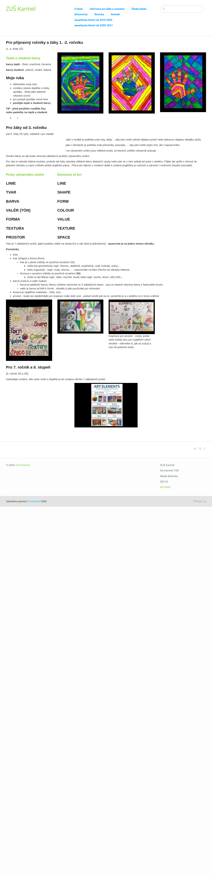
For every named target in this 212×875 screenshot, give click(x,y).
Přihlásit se (199, 501)
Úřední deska (138, 9)
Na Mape (165, 486)
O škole (78, 9)
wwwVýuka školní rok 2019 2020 (93, 20)
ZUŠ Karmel (21, 8)
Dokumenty (81, 14)
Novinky (99, 14)
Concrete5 (34, 501)
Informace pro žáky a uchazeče (107, 9)
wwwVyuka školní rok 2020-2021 (93, 25)
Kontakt (115, 14)
